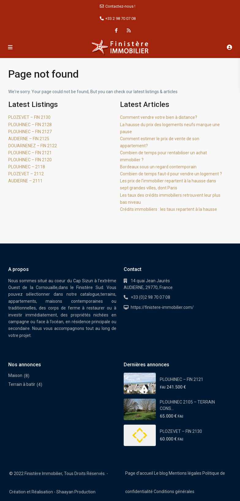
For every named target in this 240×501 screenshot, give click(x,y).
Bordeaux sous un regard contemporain (158, 166)
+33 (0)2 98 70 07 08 (150, 297)
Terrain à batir (21, 384)
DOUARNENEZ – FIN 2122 (32, 145)
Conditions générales (174, 491)
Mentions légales (185, 473)
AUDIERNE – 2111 (25, 180)
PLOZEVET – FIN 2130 (29, 117)
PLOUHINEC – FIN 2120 (30, 159)
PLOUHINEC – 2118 (26, 166)
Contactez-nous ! (120, 6)
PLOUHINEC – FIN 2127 (30, 131)
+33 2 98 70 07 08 (120, 18)
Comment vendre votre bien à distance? (158, 117)
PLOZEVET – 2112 (26, 173)
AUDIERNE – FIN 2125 (28, 138)
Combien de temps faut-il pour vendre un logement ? (171, 173)
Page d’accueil (139, 473)
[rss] (128, 30)
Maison (15, 375)
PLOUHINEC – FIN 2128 (30, 124)
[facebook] (116, 30)
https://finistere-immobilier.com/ (162, 307)
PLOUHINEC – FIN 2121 (30, 152)
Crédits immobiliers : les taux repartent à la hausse (168, 209)
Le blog (161, 473)
